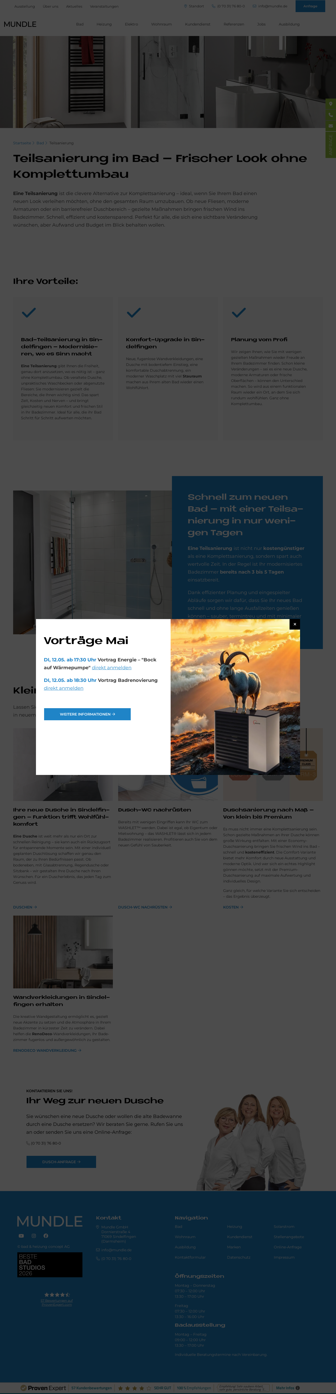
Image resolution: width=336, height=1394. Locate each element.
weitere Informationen (85, 714)
